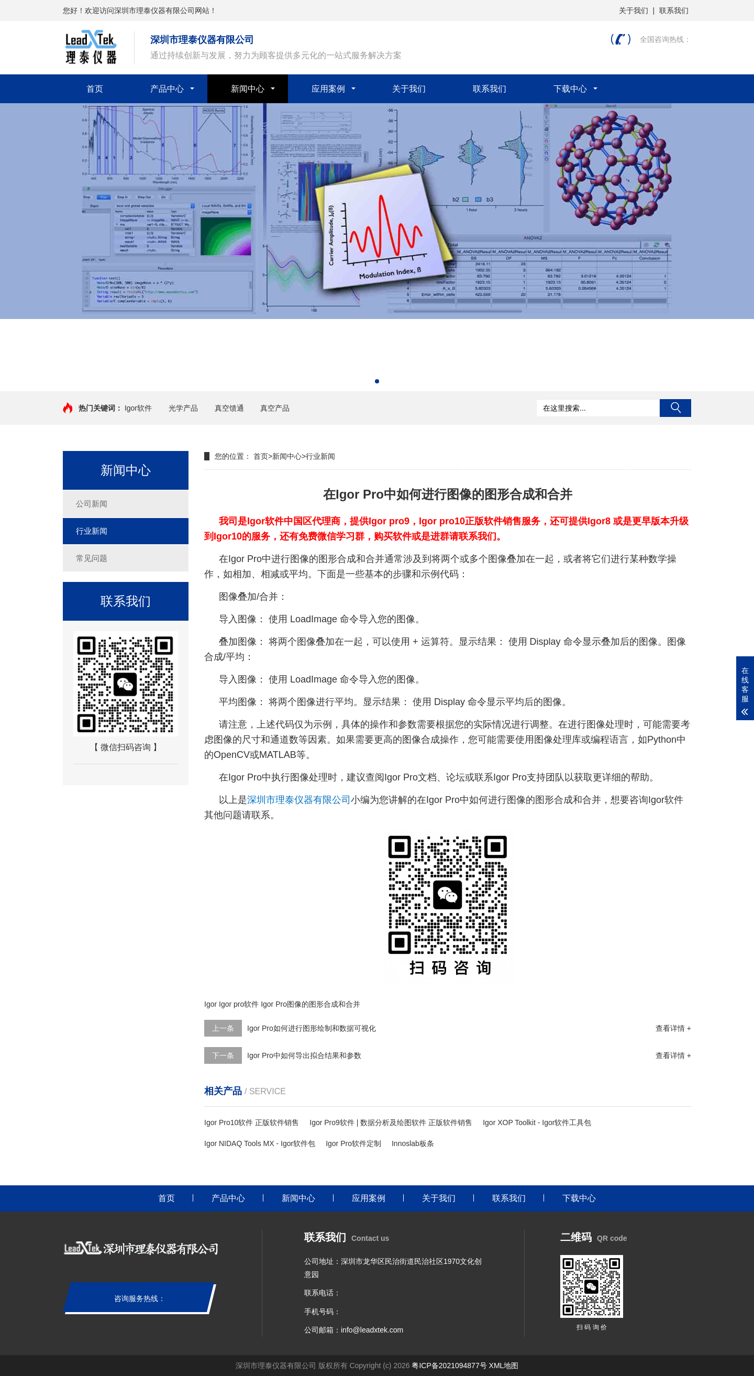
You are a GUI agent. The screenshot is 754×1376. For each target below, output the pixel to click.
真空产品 (275, 408)
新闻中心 (247, 88)
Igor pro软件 (239, 1004)
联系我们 (674, 10)
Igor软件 (138, 408)
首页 (94, 88)
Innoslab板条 (413, 1143)
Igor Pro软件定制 (353, 1143)
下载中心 (570, 88)
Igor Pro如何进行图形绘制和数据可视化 (311, 1028)
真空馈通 (229, 408)
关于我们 (633, 10)
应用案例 (328, 88)
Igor (210, 1004)
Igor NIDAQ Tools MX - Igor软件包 (259, 1143)
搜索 (675, 408)
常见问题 (91, 558)
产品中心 (167, 88)
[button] (377, 381)
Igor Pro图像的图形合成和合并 (310, 1004)
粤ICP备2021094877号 (449, 1365)
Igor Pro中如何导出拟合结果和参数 (304, 1055)
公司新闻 (91, 503)
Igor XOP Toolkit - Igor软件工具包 (537, 1122)
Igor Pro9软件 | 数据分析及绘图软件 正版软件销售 (390, 1122)
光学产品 (183, 408)
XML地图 (504, 1365)
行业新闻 (91, 530)
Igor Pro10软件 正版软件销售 (251, 1122)
